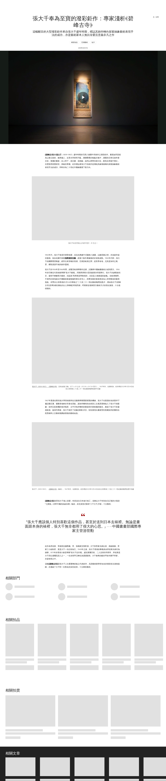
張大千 (59, 155)
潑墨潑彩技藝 (70, 258)
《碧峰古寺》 (49, 155)
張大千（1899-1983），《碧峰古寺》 (44, 387)
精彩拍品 (74, 42)
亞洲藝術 (84, 42)
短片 (93, 42)
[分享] (156, 17)
